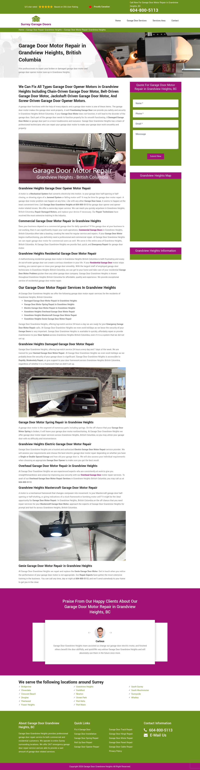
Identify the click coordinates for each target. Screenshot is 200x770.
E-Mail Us (158, 735)
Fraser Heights (28, 704)
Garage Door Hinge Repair (121, 733)
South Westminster (140, 690)
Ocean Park (81, 697)
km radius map (156, 209)
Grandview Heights (84, 686)
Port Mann (81, 704)
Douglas (25, 697)
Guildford (80, 690)
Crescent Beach (28, 694)
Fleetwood (26, 701)
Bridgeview (26, 686)
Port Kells (80, 701)
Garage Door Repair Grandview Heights (44, 29)
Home (118, 20)
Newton (79, 694)
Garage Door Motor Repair (121, 738)
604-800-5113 (144, 10)
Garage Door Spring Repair (86, 738)
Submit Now (155, 156)
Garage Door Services (137, 20)
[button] (91, 633)
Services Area (159, 20)
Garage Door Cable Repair (121, 746)
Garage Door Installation (85, 733)
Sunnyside (136, 694)
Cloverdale (26, 690)
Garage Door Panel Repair (121, 742)
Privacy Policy (115, 751)
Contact (175, 20)
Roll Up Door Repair (83, 742)
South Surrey (137, 686)
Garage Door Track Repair (120, 729)
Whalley (135, 697)
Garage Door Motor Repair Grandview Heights (85, 29)
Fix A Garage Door (82, 729)
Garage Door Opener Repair (86, 746)
